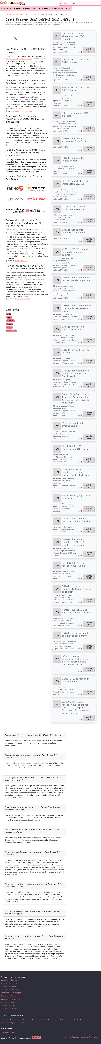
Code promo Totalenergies (11, 993)
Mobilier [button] (9, 327)
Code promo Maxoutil (9, 1002)
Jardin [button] (8, 314)
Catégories (17, 9)
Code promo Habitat (22, 299)
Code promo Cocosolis (9, 1008)
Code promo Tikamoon (23, 111)
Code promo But (21, 261)
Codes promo (6, 9)
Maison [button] (9, 317)
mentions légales (70, 1037)
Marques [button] (26, 9)
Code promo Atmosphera (10, 999)
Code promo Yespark (9, 1005)
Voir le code (89, 50)
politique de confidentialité (87, 1037)
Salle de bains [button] (11, 331)
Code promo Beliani (22, 145)
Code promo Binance (9, 980)
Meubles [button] (9, 324)
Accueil (8, 14)
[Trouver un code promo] (80, 3)
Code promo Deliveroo (9, 986)
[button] (79, 52)
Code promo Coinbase (9, 989)
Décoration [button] (10, 321)
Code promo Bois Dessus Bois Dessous (52, 14)
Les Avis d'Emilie (8, 1032)
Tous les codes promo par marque (13, 1023)
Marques (29, 14)
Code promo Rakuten (9, 996)
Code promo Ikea (21, 75)
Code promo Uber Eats (9, 983)
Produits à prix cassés (41, 9)
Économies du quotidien (61, 9)
